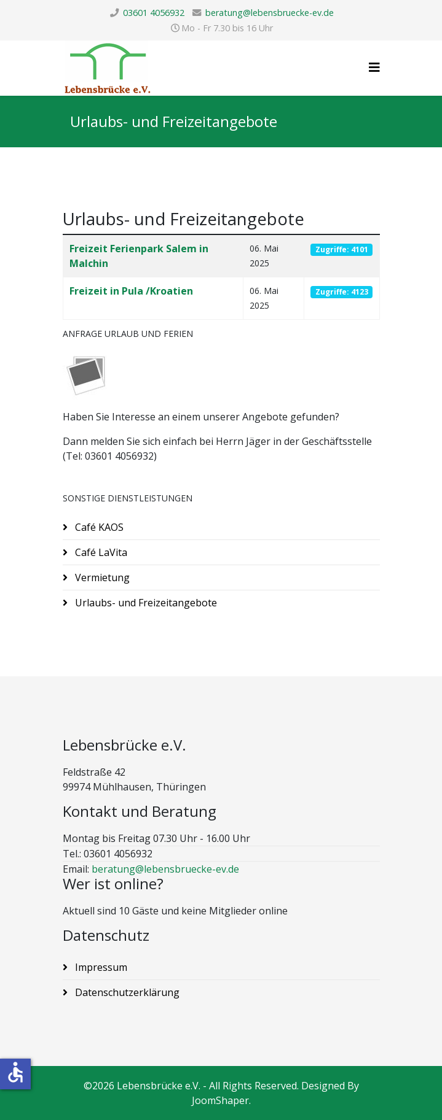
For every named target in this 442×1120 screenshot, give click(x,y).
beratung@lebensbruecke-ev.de (269, 12)
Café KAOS (98, 527)
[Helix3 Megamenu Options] (374, 67)
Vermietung (101, 577)
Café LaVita (100, 552)
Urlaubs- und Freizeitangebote (145, 602)
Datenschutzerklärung (126, 992)
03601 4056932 (153, 12)
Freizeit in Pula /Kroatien (131, 291)
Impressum (100, 967)
